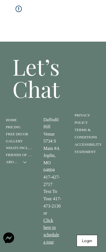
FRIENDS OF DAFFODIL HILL (19, 155)
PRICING (13, 127)
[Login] (87, 241)
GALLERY (14, 141)
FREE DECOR (17, 134)
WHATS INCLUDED (19, 148)
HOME (11, 120)
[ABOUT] (25, 162)
